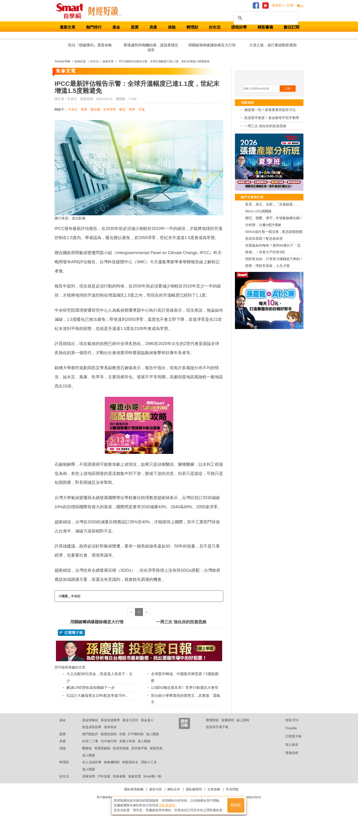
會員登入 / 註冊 (282, 5)
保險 (172, 27)
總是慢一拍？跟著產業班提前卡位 (270, 110)
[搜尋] (265, 18)
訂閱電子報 (289, 736)
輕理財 (192, 27)
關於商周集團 (133, 789)
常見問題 (232, 789)
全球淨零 (109, 109)
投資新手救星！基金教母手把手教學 (271, 118)
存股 (122, 734)
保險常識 (156, 748)
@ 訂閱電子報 (71, 632)
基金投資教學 (110, 720)
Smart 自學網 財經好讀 (105, 11)
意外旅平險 (139, 748)
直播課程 (227, 720)
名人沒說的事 (91, 762)
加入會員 (288, 744)
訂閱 (287, 88)
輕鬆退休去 (130, 762)
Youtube (287, 728)
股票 (135, 27)
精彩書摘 (265, 27)
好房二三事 (90, 741)
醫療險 (87, 748)
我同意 (235, 805)
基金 (116, 27)
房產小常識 (127, 741)
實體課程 (212, 720)
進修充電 (134, 776)
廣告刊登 (155, 789)
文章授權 (213, 789)
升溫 (141, 109)
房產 (153, 27)
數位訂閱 (291, 27)
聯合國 (95, 109)
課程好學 (239, 27)
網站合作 (173, 789)
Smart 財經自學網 (71, 11)
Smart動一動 (152, 776)
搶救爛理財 (112, 762)
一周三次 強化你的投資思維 (181, 622)
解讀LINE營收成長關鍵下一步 (90, 688)
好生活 (215, 27)
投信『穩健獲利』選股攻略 (90, 45)
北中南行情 (109, 741)
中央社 (73, 109)
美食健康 (119, 776)
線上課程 (243, 720)
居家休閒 (88, 776)
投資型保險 (121, 748)
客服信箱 (288, 753)
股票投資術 (109, 734)
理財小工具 (149, 762)
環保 (84, 109)
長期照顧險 (102, 748)
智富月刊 (288, 720)
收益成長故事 (91, 727)
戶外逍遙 (103, 776)
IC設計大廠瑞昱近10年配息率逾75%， (97, 696)
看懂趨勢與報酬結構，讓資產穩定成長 (151, 47)
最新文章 (67, 27)
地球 (132, 109)
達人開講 (152, 734)
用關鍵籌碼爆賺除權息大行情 (212, 45)
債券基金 (110, 727)
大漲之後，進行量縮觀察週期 (273, 45)
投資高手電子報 (217, 727)
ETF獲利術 (136, 734)
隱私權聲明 (194, 789)
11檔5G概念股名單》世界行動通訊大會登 (184, 688)
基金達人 (147, 720)
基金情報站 (90, 720)
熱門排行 (94, 27)
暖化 (122, 109)
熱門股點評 (90, 734)
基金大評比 (130, 720)
